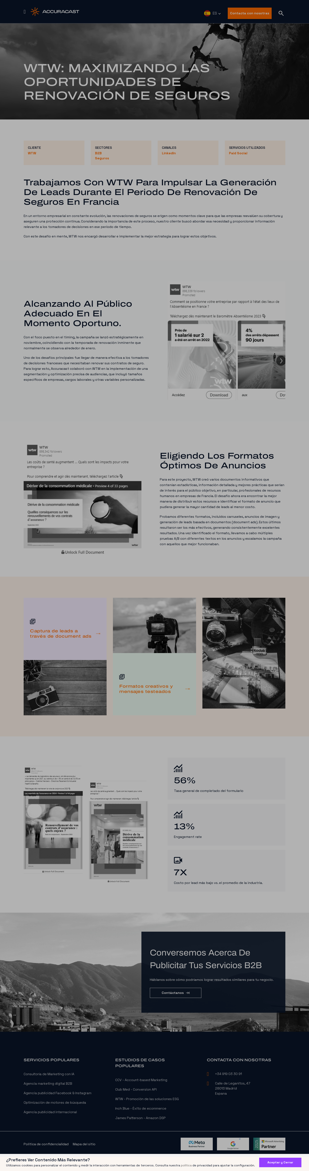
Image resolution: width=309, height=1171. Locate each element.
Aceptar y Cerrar (280, 1162)
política (186, 1165)
